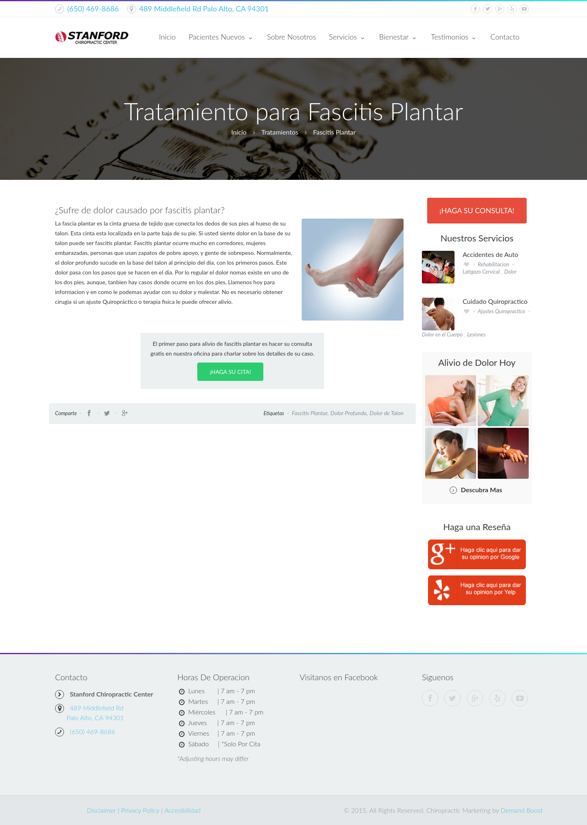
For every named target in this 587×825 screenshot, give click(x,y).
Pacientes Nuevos (221, 37)
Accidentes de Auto (490, 254)
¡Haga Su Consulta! (476, 210)
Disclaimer (101, 810)
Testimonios (454, 37)
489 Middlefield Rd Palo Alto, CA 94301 (204, 8)
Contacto (504, 36)
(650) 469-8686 (93, 8)
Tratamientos (279, 132)
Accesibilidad (182, 810)
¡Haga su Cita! (230, 371)
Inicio (167, 36)
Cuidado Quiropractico (495, 301)
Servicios (347, 37)
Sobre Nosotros (291, 36)
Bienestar (398, 37)
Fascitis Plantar (334, 132)
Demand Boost (522, 810)
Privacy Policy (140, 810)
